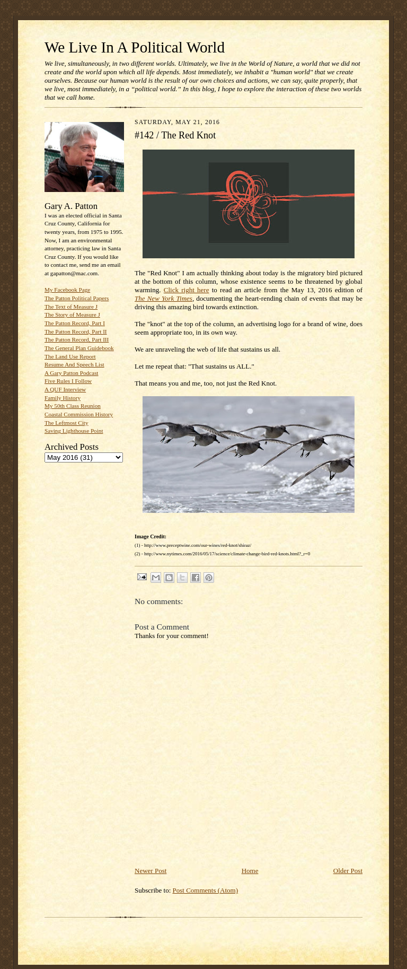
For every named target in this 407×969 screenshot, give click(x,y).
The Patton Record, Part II (76, 331)
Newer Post (150, 871)
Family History (63, 398)
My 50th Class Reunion (73, 406)
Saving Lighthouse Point (74, 430)
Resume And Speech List (74, 364)
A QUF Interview (65, 389)
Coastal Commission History (79, 414)
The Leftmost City (67, 423)
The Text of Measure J (71, 306)
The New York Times (163, 298)
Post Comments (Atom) (205, 890)
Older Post (347, 871)
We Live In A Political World (135, 47)
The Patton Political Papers (77, 298)
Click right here (186, 290)
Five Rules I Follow (68, 381)
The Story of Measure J (72, 314)
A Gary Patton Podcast (71, 373)
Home (250, 871)
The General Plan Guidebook (79, 348)
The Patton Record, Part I (75, 323)
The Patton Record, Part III (77, 339)
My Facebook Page (67, 289)
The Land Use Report (70, 356)
